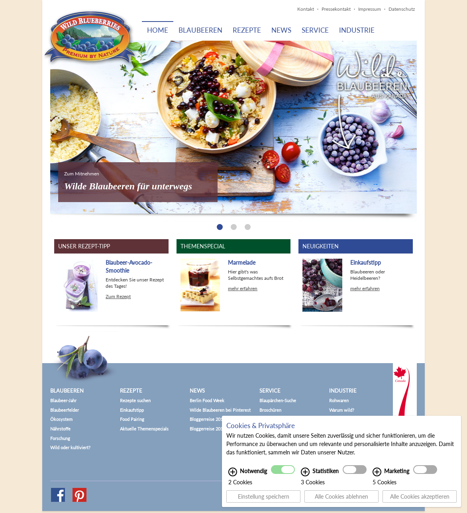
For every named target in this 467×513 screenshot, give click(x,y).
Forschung (60, 438)
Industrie (357, 30)
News (281, 30)
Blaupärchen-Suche (277, 400)
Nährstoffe (60, 428)
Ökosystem (61, 419)
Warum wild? (341, 410)
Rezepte (247, 30)
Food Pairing (132, 419)
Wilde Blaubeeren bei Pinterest (220, 410)
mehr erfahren (242, 288)
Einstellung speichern (263, 496)
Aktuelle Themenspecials (144, 428)
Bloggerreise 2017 (207, 428)
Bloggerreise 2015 (207, 419)
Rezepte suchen (135, 400)
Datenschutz (402, 9)
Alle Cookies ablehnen (341, 496)
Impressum (369, 9)
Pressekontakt (336, 9)
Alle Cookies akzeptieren (419, 496)
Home (157, 30)
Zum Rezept (118, 296)
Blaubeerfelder (64, 410)
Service (315, 30)
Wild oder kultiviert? (70, 447)
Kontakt (305, 9)
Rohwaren (339, 400)
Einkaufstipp (132, 410)
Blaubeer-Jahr (63, 400)
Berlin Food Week (207, 400)
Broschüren (270, 410)
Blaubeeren (200, 30)
